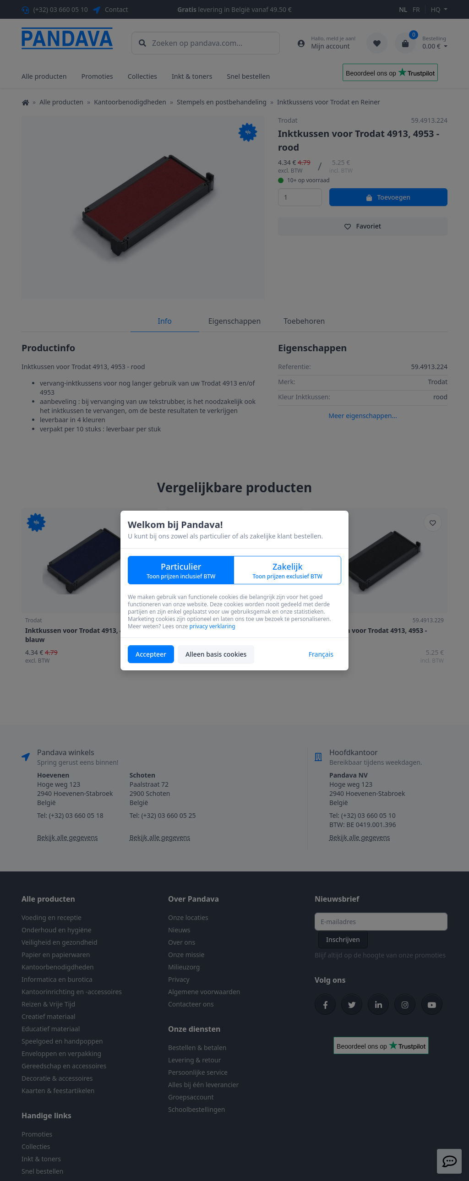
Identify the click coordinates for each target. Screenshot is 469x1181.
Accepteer (151, 654)
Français (321, 654)
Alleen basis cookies (215, 654)
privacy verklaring (212, 626)
